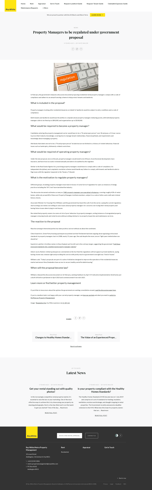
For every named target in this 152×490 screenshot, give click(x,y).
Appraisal (41, 4)
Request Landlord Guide (73, 4)
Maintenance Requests (29, 8)
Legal (111, 484)
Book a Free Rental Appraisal (69, 435)
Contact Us (92, 435)
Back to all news (76, 346)
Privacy (105, 484)
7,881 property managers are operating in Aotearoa (81, 192)
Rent (63, 447)
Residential (65, 452)
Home (23, 4)
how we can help (88, 295)
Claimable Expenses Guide (117, 4)
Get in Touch (54, 4)
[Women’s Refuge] (116, 435)
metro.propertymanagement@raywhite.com (43, 464)
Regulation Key (41, 303)
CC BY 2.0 (66, 303)
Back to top (122, 478)
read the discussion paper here (105, 290)
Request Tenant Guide (95, 4)
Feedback (118, 484)
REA (125, 484)
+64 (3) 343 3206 (34, 461)
